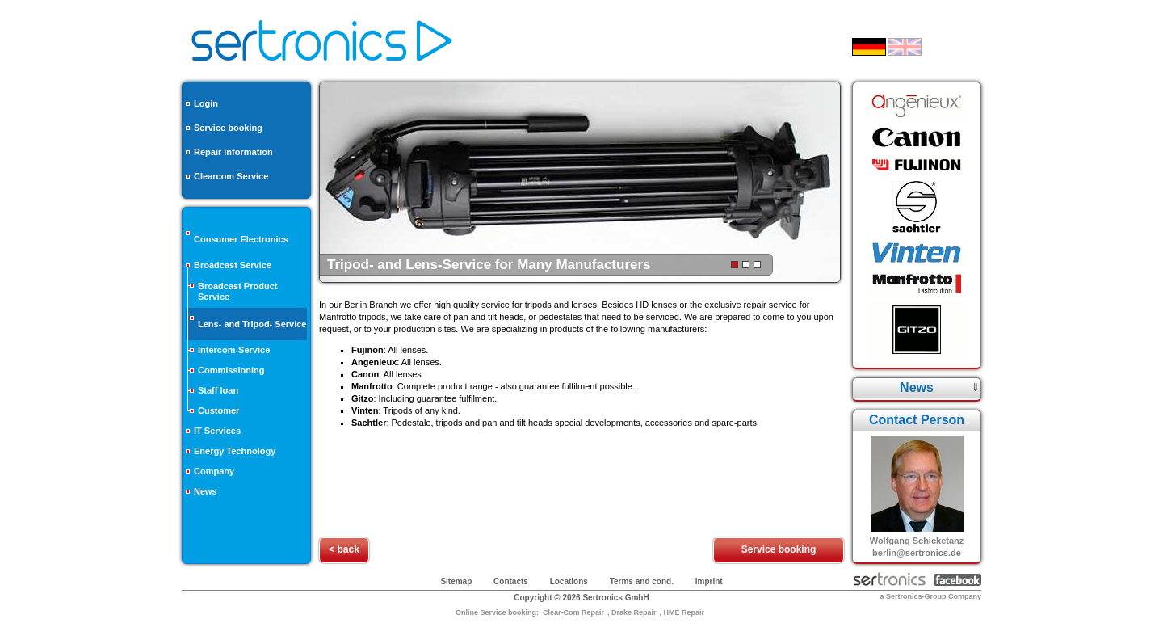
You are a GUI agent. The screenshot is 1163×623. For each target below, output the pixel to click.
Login (206, 103)
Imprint (709, 581)
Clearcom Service (231, 176)
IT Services (217, 431)
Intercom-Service (234, 350)
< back (344, 549)
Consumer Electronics (241, 239)
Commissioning (231, 370)
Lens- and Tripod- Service (252, 324)
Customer (218, 410)
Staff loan (218, 390)
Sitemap (456, 581)
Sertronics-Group (916, 596)
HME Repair (684, 612)
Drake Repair (634, 612)
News (205, 491)
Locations (569, 581)
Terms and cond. (642, 581)
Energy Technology (234, 451)
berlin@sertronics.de (916, 553)
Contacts (510, 581)
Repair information (233, 152)
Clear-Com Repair (573, 612)
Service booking (228, 128)
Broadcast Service (232, 265)
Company (214, 471)
